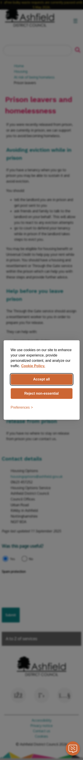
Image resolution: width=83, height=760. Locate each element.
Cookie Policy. (33, 366)
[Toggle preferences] (22, 407)
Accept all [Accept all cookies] (41, 379)
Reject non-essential (41, 393)
